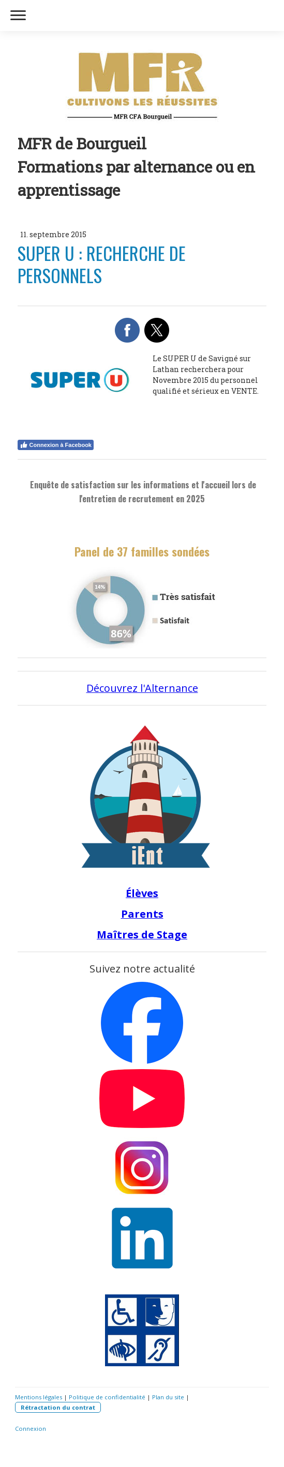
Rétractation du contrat (58, 1407)
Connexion (30, 1428)
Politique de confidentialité (107, 1397)
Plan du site (168, 1397)
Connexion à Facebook (56, 445)
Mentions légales (38, 1397)
